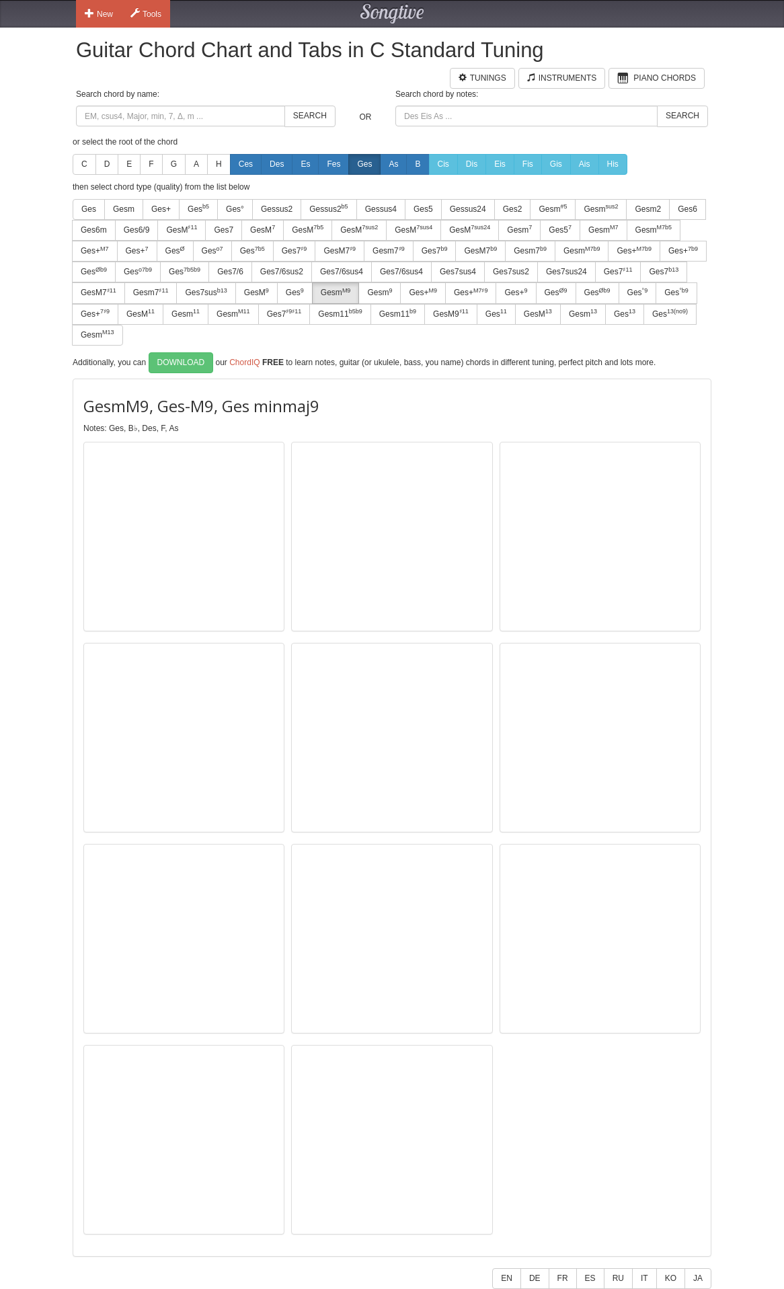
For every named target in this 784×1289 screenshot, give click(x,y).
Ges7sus (206, 292)
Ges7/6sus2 (281, 271)
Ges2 (512, 209)
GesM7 (339, 250)
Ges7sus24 (566, 271)
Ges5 (423, 209)
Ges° (235, 209)
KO (670, 1278)
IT (644, 1278)
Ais (584, 164)
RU (618, 1278)
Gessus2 (276, 209)
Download (181, 362)
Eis (500, 164)
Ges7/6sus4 (341, 271)
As (393, 164)
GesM (181, 229)
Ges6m (94, 230)
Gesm (123, 209)
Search (310, 115)
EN (506, 1278)
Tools (145, 13)
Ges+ (161, 209)
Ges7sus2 (511, 271)
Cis (443, 164)
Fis (527, 164)
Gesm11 (340, 313)
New (99, 13)
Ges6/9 (137, 230)
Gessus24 (468, 209)
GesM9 (451, 313)
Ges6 (687, 209)
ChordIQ (244, 362)
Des (277, 164)
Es (305, 164)
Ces (246, 164)
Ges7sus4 (458, 271)
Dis (471, 164)
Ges (364, 164)
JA (698, 1278)
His (613, 164)
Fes (333, 164)
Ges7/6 (230, 271)
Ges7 (223, 230)
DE (535, 1278)
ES (590, 1278)
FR (562, 1278)
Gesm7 (389, 250)
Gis (556, 164)
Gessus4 (381, 209)
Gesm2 (648, 209)
